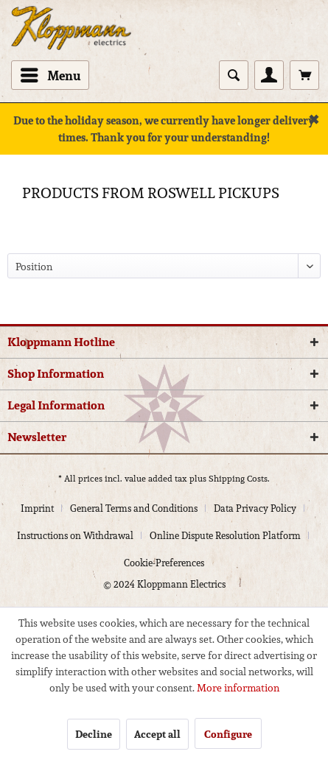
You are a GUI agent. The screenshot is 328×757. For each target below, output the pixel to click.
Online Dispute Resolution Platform (225, 535)
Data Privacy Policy (255, 508)
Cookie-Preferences (164, 563)
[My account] (269, 75)
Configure (228, 734)
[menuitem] (50, 75)
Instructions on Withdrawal (75, 535)
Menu (51, 74)
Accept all (157, 734)
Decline (93, 734)
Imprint (37, 508)
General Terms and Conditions (134, 508)
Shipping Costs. (239, 478)
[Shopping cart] (304, 75)
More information (238, 688)
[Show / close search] (233, 75)
